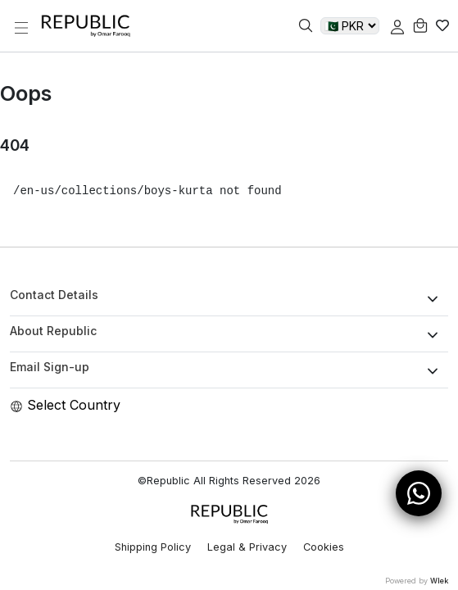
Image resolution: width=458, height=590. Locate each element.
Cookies (323, 547)
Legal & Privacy (247, 547)
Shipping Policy (153, 547)
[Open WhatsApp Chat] (419, 493)
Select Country (65, 405)
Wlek (439, 580)
